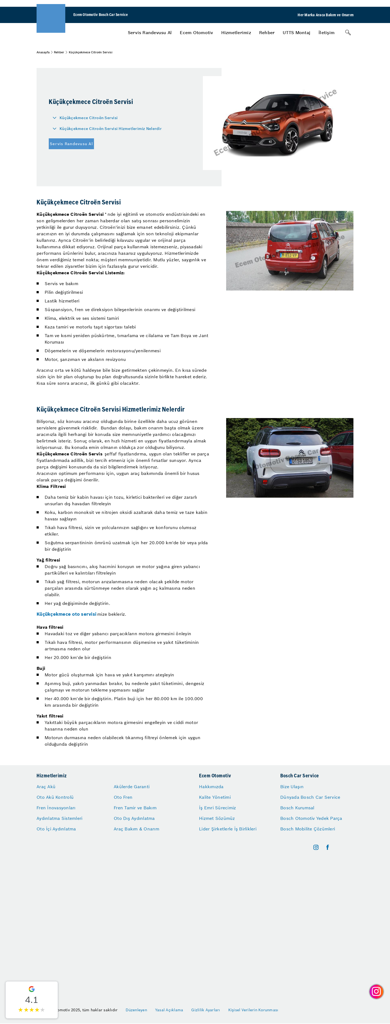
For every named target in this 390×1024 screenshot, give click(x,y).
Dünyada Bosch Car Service (310, 797)
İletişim (326, 32)
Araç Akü (46, 786)
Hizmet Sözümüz (217, 818)
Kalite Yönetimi (215, 797)
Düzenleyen (136, 1009)
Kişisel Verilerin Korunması (253, 1009)
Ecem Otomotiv (196, 32)
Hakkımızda (211, 786)
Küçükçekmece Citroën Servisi (89, 117)
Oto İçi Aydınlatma (56, 828)
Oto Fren (123, 797)
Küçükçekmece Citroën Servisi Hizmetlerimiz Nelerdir (111, 128)
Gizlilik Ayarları (205, 1009)
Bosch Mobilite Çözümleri (307, 828)
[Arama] (348, 32)
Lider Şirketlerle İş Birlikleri (227, 828)
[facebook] (327, 847)
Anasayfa (43, 52)
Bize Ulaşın (292, 786)
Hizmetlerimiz (236, 32)
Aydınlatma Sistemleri (59, 818)
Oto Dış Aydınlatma (134, 818)
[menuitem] (150, 32)
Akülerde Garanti (132, 786)
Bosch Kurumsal (297, 807)
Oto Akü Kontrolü (55, 797)
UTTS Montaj (296, 32)
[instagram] (316, 847)
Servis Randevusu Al (150, 32)
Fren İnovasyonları (56, 807)
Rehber (267, 32)
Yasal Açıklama (169, 1009)
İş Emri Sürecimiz (217, 807)
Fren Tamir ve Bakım (135, 807)
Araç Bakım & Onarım (136, 828)
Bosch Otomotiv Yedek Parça (311, 818)
